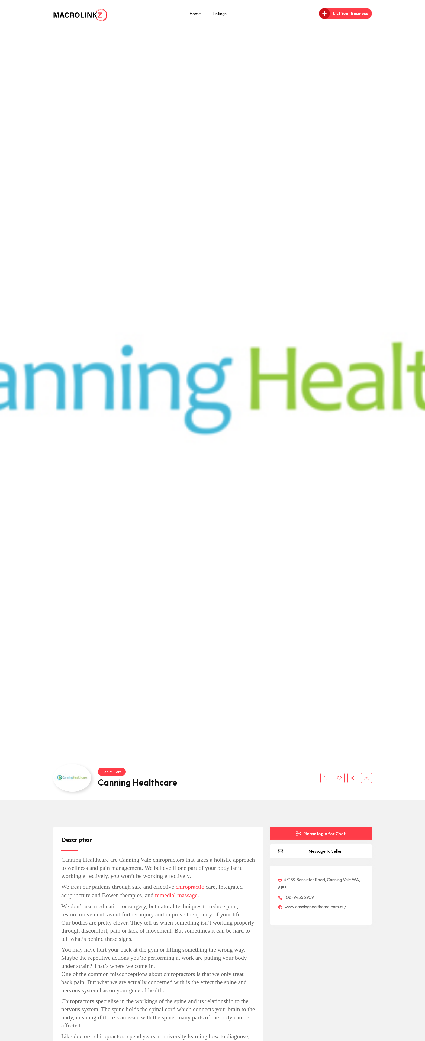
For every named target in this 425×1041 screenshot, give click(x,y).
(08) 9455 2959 (296, 897)
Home (195, 13)
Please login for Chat (321, 833)
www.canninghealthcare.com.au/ (312, 906)
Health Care (112, 772)
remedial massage (176, 895)
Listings (219, 13)
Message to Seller (325, 851)
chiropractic (190, 886)
